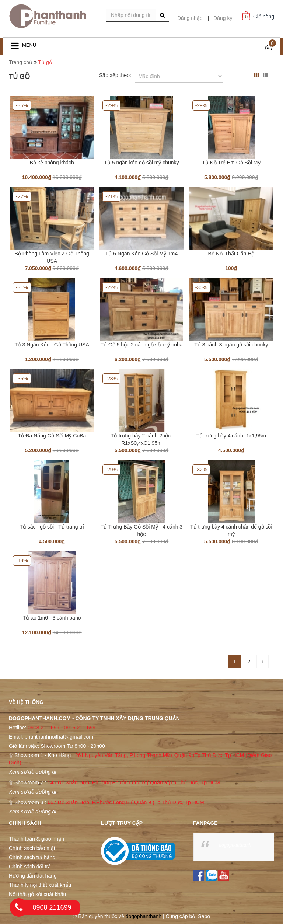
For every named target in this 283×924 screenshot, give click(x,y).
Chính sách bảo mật (32, 848)
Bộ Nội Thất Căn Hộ (231, 254)
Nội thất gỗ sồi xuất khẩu (37, 894)
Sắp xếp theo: (115, 75)
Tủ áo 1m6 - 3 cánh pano (52, 618)
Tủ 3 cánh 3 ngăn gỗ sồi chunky (231, 345)
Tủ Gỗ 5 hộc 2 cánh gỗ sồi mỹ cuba (141, 345)
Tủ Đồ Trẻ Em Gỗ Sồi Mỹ (231, 162)
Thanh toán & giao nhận (36, 839)
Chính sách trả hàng (32, 857)
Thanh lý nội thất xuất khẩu (40, 885)
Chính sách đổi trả (30, 866)
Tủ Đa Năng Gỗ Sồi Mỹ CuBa (52, 436)
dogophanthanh (235, 845)
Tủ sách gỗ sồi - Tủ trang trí (52, 527)
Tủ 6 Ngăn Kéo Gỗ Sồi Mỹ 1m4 (141, 254)
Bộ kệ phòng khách (52, 162)
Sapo (204, 916)
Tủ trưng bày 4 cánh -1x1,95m (231, 436)
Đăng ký (222, 18)
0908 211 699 (43, 728)
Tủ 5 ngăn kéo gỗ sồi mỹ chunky (141, 162)
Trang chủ (20, 62)
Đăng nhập (190, 18)
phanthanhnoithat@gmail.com (59, 737)
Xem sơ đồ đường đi (32, 772)
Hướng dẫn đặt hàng (33, 876)
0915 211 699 (79, 728)
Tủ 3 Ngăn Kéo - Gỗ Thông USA (52, 345)
